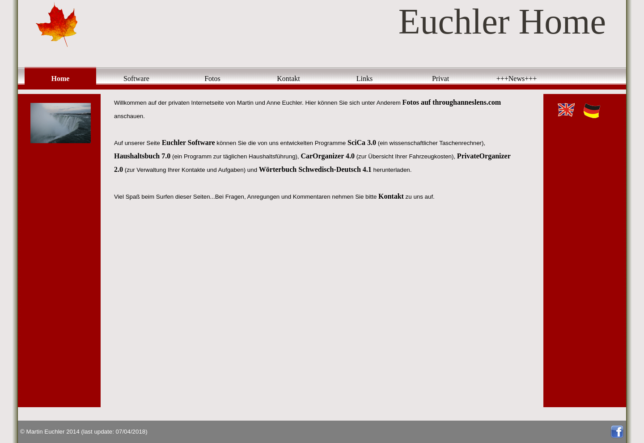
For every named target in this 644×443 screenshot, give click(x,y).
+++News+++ (516, 78)
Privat (440, 78)
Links (364, 78)
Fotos (212, 78)
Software (136, 78)
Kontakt (288, 78)
